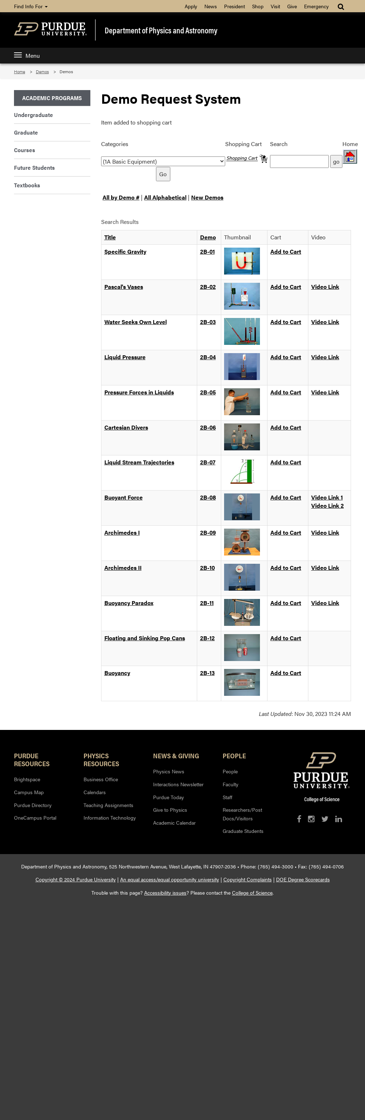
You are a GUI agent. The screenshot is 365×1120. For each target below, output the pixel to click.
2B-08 (208, 497)
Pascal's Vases (123, 286)
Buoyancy (117, 673)
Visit (275, 6)
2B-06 (208, 427)
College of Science (252, 892)
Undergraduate (33, 115)
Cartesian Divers (126, 427)
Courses (24, 150)
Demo (208, 237)
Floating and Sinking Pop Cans (144, 638)
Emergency (316, 6)
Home (19, 71)
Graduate (26, 132)
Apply (191, 6)
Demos (42, 71)
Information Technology (110, 817)
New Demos (207, 197)
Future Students (34, 167)
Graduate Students (243, 830)
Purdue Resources (31, 759)
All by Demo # (121, 197)
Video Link (325, 286)
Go (163, 174)
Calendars (95, 792)
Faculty (230, 784)
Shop (258, 6)
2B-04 (208, 357)
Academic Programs (52, 98)
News (210, 6)
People (234, 755)
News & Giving (176, 755)
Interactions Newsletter (178, 784)
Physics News (168, 771)
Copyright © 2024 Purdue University (75, 879)
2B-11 (207, 603)
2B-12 (207, 638)
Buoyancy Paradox (128, 603)
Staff (227, 797)
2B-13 (207, 673)
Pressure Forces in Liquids (139, 392)
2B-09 (208, 532)
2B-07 (207, 462)
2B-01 (207, 251)
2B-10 (207, 567)
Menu (27, 55)
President (234, 6)
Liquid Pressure (125, 357)
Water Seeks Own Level (135, 322)
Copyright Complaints (247, 879)
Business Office (101, 779)
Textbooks (27, 185)
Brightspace (27, 779)
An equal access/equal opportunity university (169, 879)
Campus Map (29, 792)
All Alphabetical (165, 197)
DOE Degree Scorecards (303, 879)
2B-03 (208, 322)
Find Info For (31, 6)
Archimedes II (123, 567)
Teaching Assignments (108, 805)
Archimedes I (122, 532)
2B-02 (208, 286)
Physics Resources (101, 759)
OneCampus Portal (35, 817)
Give (292, 6)
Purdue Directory (33, 805)
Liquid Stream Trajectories (139, 462)
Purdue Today (168, 797)
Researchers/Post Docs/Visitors (242, 814)
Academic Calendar (174, 822)
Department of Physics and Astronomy (161, 30)
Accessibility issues (165, 892)
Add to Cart (285, 251)
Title (110, 237)
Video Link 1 (327, 497)
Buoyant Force (123, 497)
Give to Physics (170, 809)
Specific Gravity (125, 251)
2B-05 (208, 392)
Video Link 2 (327, 505)
